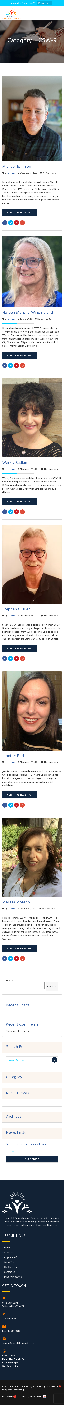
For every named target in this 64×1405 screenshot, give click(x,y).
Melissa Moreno (16, 903)
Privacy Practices (13, 1276)
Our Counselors (11, 1267)
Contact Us (9, 1271)
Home (7, 1247)
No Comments (49, 173)
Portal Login (44, 3)
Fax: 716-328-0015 (11, 1331)
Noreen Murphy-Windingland (27, 313)
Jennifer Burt (13, 756)
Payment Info (11, 1257)
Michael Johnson (16, 167)
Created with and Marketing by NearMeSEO (22, 1396)
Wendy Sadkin (14, 463)
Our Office (9, 1262)
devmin (11, 173)
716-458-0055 (9, 1318)
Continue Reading (20, 212)
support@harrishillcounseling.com (18, 1343)
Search (9, 980)
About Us (9, 1252)
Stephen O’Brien (16, 609)
